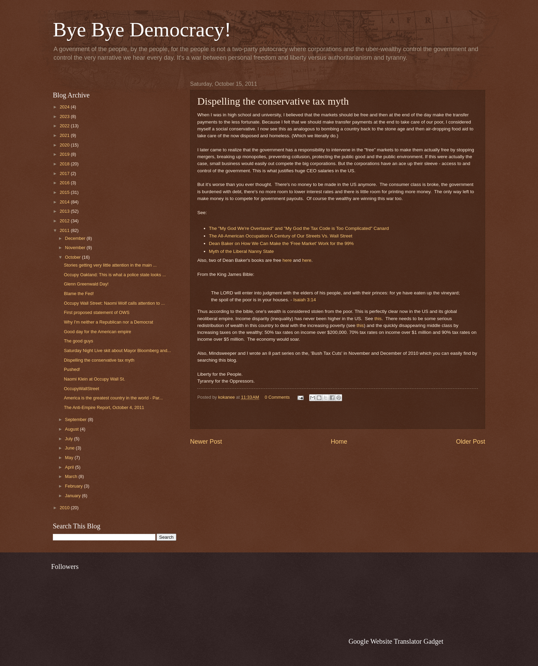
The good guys (78, 340)
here (287, 260)
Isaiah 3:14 (304, 299)
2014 (65, 202)
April (70, 467)
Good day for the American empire (97, 331)
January (73, 495)
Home (339, 441)
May (69, 457)
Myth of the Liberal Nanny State (241, 251)
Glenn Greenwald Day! (86, 284)
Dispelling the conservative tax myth (99, 360)
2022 (65, 125)
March (71, 476)
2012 (65, 220)
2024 (65, 106)
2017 (65, 173)
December (75, 238)
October (73, 257)
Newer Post (206, 441)
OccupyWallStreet (81, 388)
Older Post (470, 441)
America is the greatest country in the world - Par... (113, 397)
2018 (65, 163)
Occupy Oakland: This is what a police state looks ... (115, 274)
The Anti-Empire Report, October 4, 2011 (104, 407)
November (75, 247)
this (378, 318)
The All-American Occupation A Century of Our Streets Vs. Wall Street (280, 235)
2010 (65, 507)
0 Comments (277, 397)
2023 (65, 116)
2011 (65, 230)
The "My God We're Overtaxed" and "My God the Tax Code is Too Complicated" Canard (299, 228)
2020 (65, 145)
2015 (65, 192)
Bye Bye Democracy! (142, 29)
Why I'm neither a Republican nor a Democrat (108, 322)
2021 (65, 135)
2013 (65, 211)
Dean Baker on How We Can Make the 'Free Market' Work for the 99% (281, 243)
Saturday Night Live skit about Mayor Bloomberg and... (117, 350)
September (76, 419)
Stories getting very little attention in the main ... (110, 265)
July (69, 438)
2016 (65, 182)
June (70, 448)
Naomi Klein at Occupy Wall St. (94, 379)
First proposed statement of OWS (96, 312)
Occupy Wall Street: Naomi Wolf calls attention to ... (114, 303)
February (74, 486)
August (72, 429)
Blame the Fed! (79, 293)
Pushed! (72, 369)
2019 (65, 154)
